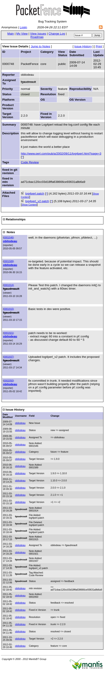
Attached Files (8, 194)
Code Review (30, 162)
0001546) (9, 237)
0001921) (9, 333)
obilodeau (10, 241)
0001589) (9, 261)
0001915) (9, 309)
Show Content (29, 204)
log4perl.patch (34, 193)
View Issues (38, 33)
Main (10, 33)
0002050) (9, 380)
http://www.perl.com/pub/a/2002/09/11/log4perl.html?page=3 (61, 153)
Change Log (57, 33)
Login (23, 27)
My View (22, 33)
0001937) (9, 356)
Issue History (83, 46)
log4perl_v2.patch (37, 201)
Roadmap (37, 37)
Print (99, 46)
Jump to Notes (40, 46)
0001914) (9, 285)
